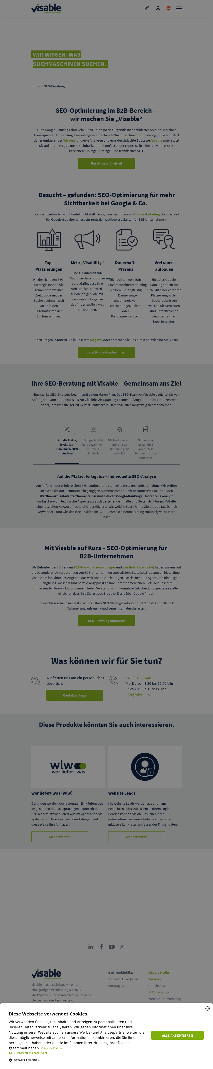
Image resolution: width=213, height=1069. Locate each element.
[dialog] (106, 1036)
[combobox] (207, 1008)
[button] (78, 1053)
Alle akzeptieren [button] (178, 1035)
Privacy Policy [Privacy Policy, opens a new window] (52, 1048)
